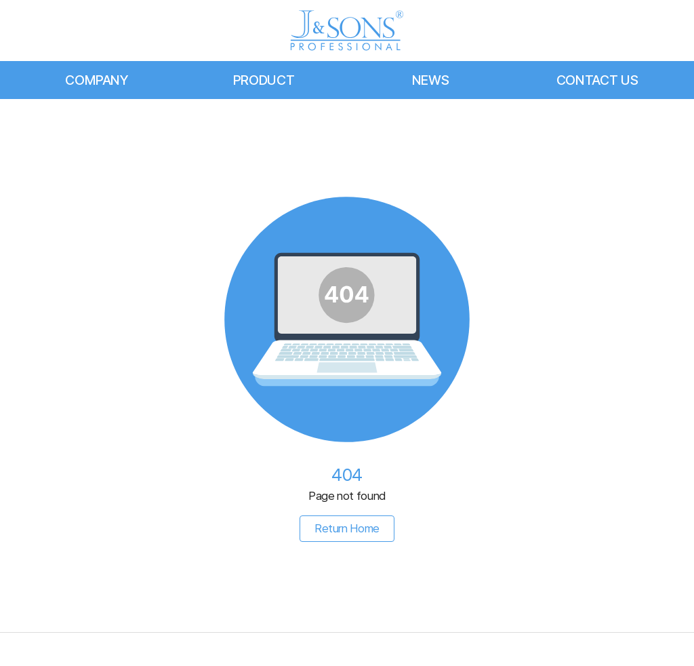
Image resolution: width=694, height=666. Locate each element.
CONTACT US (597, 80)
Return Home (347, 528)
